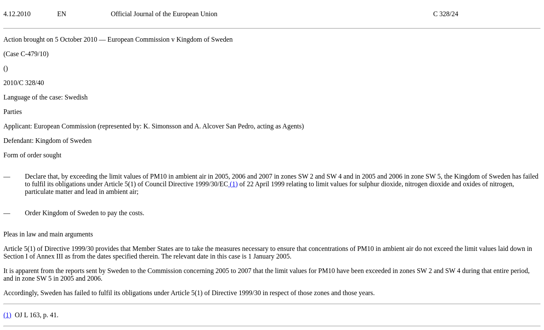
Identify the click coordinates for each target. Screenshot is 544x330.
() (233, 184)
